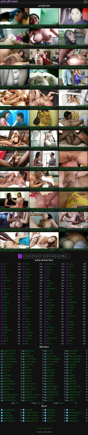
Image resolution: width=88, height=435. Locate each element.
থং (69, 319)
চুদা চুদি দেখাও (72, 384)
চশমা (69, 333)
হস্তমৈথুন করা (6, 280)
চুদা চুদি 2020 (50, 375)
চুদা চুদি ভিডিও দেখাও (74, 395)
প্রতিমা (5, 324)
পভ (4, 291)
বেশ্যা (4, 283)
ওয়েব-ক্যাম (28, 338)
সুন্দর (48, 275)
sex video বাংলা (73, 415)
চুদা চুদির (16, 403)
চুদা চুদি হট (71, 400)
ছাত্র (26, 305)
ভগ (26, 267)
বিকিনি (70, 341)
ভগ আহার (28, 324)
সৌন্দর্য (5, 278)
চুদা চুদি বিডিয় (72, 389)
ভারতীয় (27, 313)
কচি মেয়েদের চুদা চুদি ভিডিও (54, 359)
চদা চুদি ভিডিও (72, 364)
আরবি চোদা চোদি (8, 356)
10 (53, 256)
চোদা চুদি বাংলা (9, 1)
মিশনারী (27, 272)
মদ (25, 316)
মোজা (26, 341)
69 (47, 322)
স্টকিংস (27, 280)
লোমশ (70, 280)
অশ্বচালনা (71, 267)
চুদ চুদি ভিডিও (50, 370)
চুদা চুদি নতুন (6, 386)
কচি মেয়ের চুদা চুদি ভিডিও (10, 362)
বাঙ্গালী (5, 333)
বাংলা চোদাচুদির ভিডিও (74, 413)
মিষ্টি (69, 294)
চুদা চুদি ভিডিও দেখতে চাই (32, 395)
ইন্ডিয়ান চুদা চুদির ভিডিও (75, 356)
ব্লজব (4, 264)
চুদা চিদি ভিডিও (7, 375)
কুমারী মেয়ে (28, 275)
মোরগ (5, 313)
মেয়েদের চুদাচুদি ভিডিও (31, 421)
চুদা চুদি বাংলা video (52, 386)
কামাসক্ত (70, 289)
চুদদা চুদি (70, 370)
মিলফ (4, 275)
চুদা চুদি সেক (50, 400)
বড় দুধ (48, 267)
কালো (48, 291)
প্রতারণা (70, 327)
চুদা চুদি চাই (50, 381)
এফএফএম (6, 302)
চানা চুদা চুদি (71, 367)
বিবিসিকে (27, 297)
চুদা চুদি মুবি (71, 397)
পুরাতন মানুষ (28, 335)
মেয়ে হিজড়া (28, 308)
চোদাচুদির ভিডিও (7, 415)
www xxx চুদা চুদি (73, 351)
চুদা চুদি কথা (50, 378)
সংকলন (27, 289)
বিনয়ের (27, 283)
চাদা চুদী (49, 367)
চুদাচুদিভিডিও (50, 418)
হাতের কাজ (50, 300)
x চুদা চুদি (27, 353)
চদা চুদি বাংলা (50, 364)
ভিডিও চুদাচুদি (28, 410)
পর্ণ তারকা (6, 294)
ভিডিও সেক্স (6, 413)
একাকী (70, 291)
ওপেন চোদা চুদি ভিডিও (9, 359)
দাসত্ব (4, 319)
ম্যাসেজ (49, 344)
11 (58, 256)
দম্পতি (27, 294)
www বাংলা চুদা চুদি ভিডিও (10, 353)
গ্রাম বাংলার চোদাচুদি (52, 362)
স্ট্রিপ (48, 297)
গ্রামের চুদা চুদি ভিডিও (74, 362)
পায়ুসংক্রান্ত (50, 283)
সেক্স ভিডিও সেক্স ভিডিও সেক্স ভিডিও (32, 413)
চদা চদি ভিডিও (29, 364)
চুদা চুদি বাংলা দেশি (8, 389)
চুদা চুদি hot (6, 378)
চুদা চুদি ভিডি (28, 392)
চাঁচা (4, 272)
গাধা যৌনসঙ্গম (51, 305)
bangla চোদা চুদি (29, 351)
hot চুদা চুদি (50, 351)
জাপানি (27, 286)
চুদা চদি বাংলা (28, 373)
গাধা (4, 267)
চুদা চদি (5, 373)
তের (69, 272)
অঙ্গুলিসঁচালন (51, 289)
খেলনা (70, 283)
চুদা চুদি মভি (50, 397)
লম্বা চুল (27, 319)
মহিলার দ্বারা (71, 275)
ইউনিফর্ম (5, 341)
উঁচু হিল (27, 327)
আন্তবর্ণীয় (27, 300)
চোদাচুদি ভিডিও (51, 413)
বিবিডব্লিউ (71, 324)
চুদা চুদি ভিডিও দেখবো (53, 395)
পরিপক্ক (27, 322)
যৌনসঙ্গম (27, 330)
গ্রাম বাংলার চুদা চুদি (30, 362)
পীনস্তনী (27, 264)
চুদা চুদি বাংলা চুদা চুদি (74, 386)
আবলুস (49, 302)
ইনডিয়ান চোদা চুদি (52, 356)
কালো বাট (49, 333)
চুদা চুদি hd (71, 375)
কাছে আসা (49, 308)
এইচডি (5, 305)
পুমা (4, 344)
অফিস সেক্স (50, 327)
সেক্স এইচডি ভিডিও (8, 418)
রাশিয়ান (70, 330)
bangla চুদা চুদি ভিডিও (9, 351)
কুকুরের (49, 269)
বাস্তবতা (49, 319)
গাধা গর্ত (5, 338)
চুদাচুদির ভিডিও (51, 410)
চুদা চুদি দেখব (50, 384)
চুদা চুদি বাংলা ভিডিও (30, 389)
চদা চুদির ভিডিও (7, 367)
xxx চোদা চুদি (72, 353)
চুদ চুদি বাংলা (28, 370)
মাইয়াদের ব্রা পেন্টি (52, 338)
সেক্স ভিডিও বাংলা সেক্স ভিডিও (32, 418)
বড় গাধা (70, 335)
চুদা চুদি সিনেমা (29, 400)
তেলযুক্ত (70, 322)
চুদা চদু (70, 373)
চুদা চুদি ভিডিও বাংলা (30, 397)
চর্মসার (5, 300)
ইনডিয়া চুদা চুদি (29, 356)
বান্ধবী (70, 286)
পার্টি (4, 335)
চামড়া (48, 294)
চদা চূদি (27, 367)
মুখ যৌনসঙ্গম (50, 330)
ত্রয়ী (48, 278)
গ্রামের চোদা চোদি (8, 364)
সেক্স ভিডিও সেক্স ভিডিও (32, 415)
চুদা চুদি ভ (5, 392)
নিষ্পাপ (49, 272)
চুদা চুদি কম (71, 378)
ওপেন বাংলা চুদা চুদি (30, 359)
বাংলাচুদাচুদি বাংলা (73, 421)
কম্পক (5, 322)
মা (25, 302)
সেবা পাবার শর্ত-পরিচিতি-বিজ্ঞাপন (44, 428)
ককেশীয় (5, 311)
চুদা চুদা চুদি (28, 375)
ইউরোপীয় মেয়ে (51, 264)
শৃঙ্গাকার (49, 280)
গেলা (69, 344)
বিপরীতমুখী (50, 316)
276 (62, 256)
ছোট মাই (27, 269)
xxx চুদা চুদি (50, 353)
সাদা (4, 269)
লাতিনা (49, 313)
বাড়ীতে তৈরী (6, 289)
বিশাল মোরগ (28, 291)
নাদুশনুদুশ (5, 327)
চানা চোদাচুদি (6, 370)
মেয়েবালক (71, 308)
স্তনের (48, 324)
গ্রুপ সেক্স (49, 311)
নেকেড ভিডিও (72, 418)
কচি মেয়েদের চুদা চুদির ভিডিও (75, 359)
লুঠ (69, 269)
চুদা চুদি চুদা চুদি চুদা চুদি (9, 384)
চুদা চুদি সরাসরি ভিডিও (9, 400)
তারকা (5, 316)
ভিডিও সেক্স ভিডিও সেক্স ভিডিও (10, 421)
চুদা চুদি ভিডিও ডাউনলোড (10, 395)
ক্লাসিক (26, 344)
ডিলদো (70, 311)
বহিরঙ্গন (5, 297)
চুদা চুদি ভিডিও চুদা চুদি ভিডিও (75, 392)
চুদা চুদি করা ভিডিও (8, 381)
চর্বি (47, 335)
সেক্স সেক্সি (71, 410)
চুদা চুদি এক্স (28, 378)
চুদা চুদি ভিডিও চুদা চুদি (53, 392)
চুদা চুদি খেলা (28, 381)
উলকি (70, 300)
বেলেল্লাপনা (71, 338)
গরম (4, 286)
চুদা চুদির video (40, 403)
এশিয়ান (27, 278)
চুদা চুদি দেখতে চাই (30, 384)
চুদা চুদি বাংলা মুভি (51, 389)
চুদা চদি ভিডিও (51, 373)
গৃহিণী (70, 313)
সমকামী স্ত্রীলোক (72, 302)
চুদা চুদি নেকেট (29, 386)
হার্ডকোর (70, 264)
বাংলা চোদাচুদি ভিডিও (9, 410)
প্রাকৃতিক (49, 286)
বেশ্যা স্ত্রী (70, 305)
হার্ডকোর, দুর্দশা (7, 330)
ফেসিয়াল (27, 311)
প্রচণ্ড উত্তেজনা (29, 333)
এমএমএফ (6, 308)
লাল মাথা (71, 297)
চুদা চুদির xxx (61, 403)
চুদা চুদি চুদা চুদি (72, 381)
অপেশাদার (71, 278)
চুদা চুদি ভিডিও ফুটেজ (9, 397)
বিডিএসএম (71, 316)
